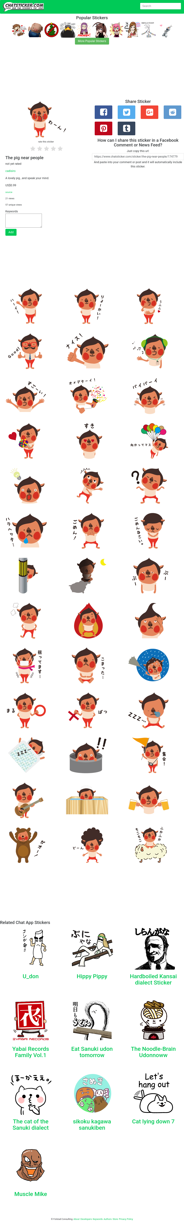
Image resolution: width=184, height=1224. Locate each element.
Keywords (98, 1219)
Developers (86, 1219)
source (8, 192)
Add (10, 232)
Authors (108, 1219)
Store (115, 1219)
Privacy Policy (126, 1219)
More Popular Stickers (92, 41)
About (76, 1219)
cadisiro (10, 171)
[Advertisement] (92, 74)
